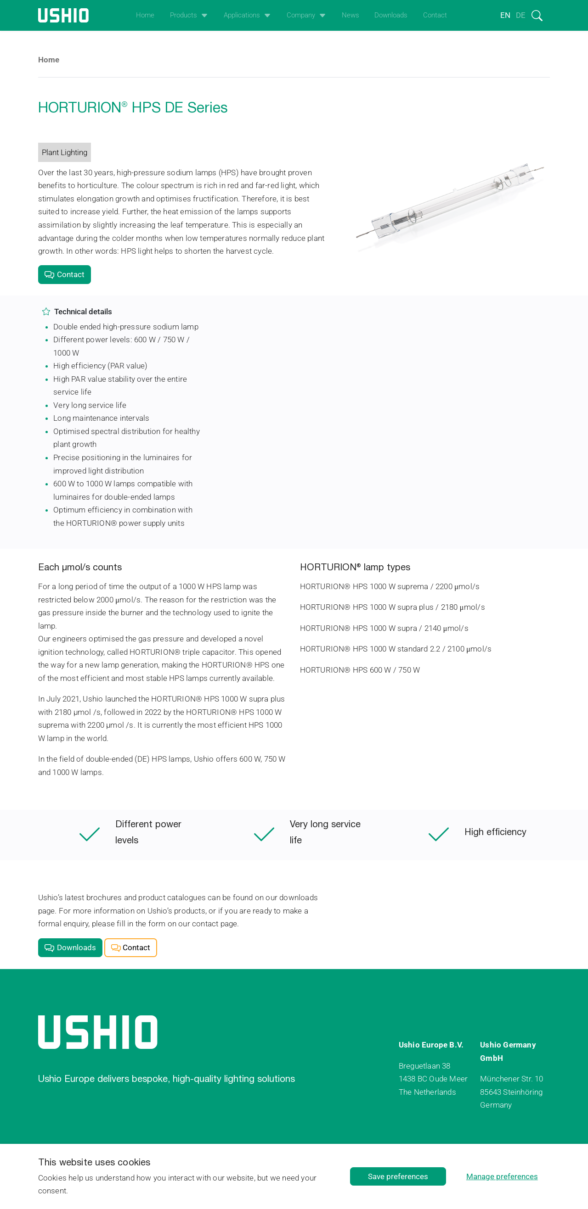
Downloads (390, 15)
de (521, 15)
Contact (435, 15)
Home (145, 15)
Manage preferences (502, 1176)
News (350, 15)
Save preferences (398, 1176)
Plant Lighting (64, 152)
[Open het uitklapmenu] (202, 15)
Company (301, 15)
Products (183, 15)
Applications (242, 15)
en (505, 15)
